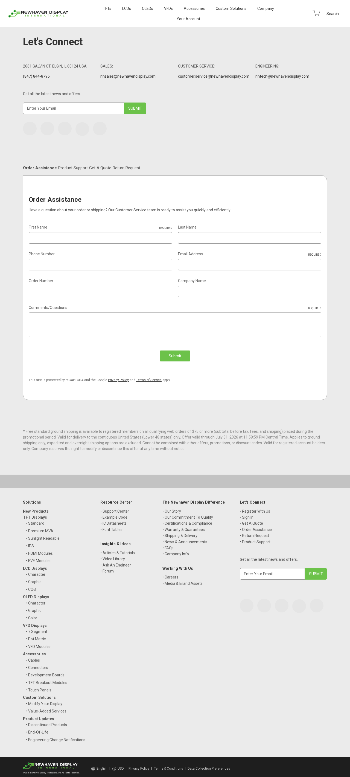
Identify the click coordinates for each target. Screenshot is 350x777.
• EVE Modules (38, 557)
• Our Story (171, 508)
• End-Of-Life (37, 729)
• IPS (30, 542)
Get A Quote (166, 168)
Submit (175, 356)
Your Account (188, 19)
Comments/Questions (175, 308)
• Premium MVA (39, 527)
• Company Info (175, 550)
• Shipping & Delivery (179, 532)
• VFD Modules (38, 643)
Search (332, 13)
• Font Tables (111, 526)
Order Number (41, 281)
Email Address (250, 254)
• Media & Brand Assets (182, 580)
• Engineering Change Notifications (55, 736)
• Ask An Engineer (115, 561)
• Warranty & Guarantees (183, 526)
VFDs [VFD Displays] (168, 8)
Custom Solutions (231, 8)
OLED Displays (36, 593)
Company (265, 8)
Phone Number (42, 254)
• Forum (107, 567)
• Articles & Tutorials (117, 549)
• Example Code (113, 514)
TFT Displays (35, 514)
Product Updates (38, 715)
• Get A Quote (251, 520)
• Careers (170, 574)
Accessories (194, 8)
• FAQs (168, 544)
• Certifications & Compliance (187, 520)
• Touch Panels (38, 687)
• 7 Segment (36, 628)
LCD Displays (35, 565)
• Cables (33, 657)
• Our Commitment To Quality (187, 514)
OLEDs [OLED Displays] (147, 8)
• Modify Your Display (44, 700)
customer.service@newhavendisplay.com (213, 76)
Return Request (218, 168)
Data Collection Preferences (209, 765)
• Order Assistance (256, 526)
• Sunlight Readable (43, 535)
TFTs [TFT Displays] (107, 8)
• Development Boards (45, 672)
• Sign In (246, 514)
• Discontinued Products (46, 721)
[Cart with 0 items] (316, 13)
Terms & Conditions (168, 765)
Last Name (187, 227)
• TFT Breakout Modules (46, 679)
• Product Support (255, 538)
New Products (36, 508)
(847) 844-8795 (36, 76)
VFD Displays (35, 622)
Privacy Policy (118, 376)
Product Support (114, 168)
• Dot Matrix (36, 635)
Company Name (192, 281)
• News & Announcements (184, 538)
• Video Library (112, 555)
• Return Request (254, 532)
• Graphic (33, 578)
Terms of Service (149, 376)
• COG (31, 586)
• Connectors (37, 664)
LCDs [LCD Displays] (126, 8)
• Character (35, 571)
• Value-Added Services (46, 708)
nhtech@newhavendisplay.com (282, 76)
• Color (31, 614)
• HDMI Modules (39, 550)
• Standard (35, 520)
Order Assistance (53, 168)
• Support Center (114, 508)
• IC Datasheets (113, 520)
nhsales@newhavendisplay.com (128, 76)
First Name (100, 227)
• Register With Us (255, 508)
